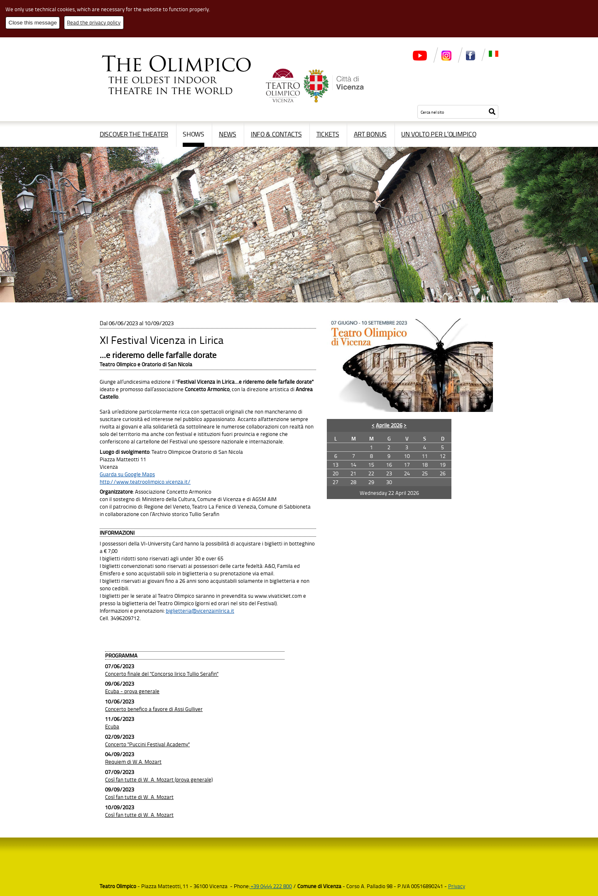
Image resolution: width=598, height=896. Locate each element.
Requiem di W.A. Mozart (133, 761)
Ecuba (112, 726)
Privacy (456, 886)
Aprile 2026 (389, 425)
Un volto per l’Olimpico (438, 134)
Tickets (327, 134)
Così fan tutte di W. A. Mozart (139, 797)
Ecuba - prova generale (132, 691)
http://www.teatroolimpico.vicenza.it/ (145, 481)
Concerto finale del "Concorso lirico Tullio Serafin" (161, 673)
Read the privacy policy (93, 22)
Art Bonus (370, 134)
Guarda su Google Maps (127, 474)
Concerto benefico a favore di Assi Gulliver (154, 709)
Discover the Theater (134, 134)
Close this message (33, 22)
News (227, 134)
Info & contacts (276, 134)
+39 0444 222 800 (271, 886)
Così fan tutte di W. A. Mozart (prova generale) (159, 779)
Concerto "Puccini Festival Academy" (147, 744)
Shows (193, 134)
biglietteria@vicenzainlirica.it (200, 610)
